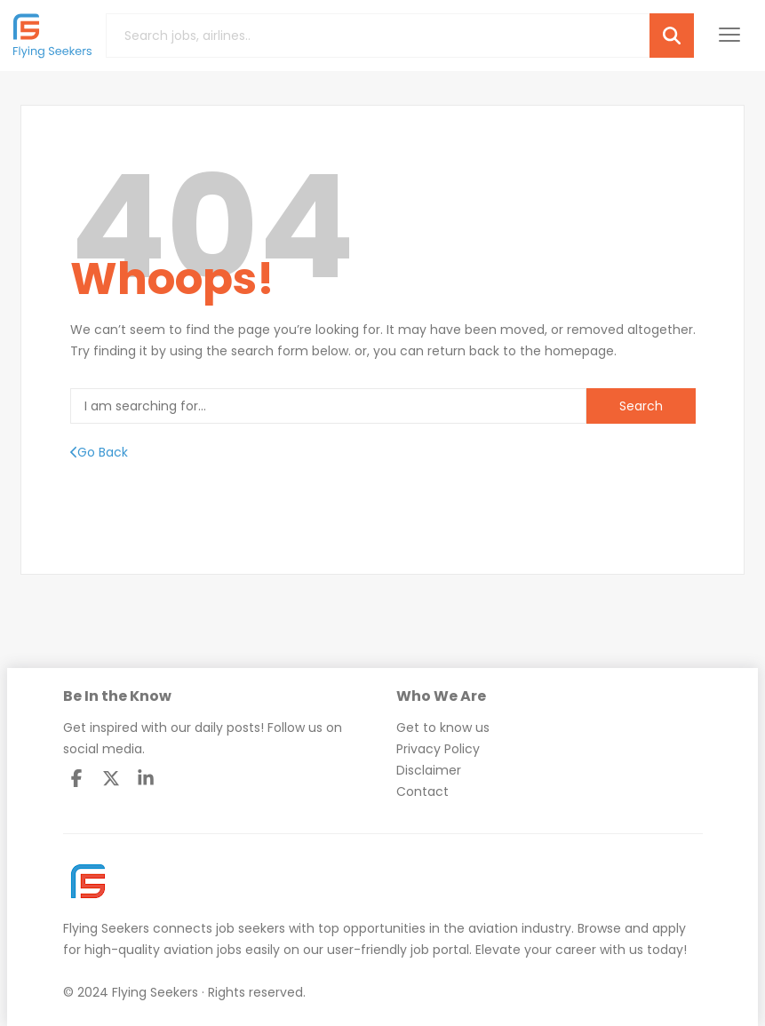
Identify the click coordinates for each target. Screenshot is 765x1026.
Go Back (99, 452)
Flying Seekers (106, 928)
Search (641, 406)
